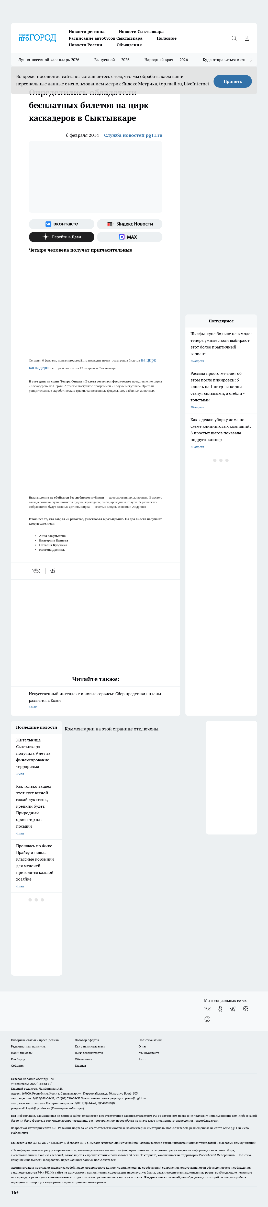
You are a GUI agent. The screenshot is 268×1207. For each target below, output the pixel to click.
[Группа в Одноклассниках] (220, 1009)
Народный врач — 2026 (166, 59)
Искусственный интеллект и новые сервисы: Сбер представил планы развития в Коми (95, 700)
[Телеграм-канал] (233, 1009)
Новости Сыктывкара (141, 31)
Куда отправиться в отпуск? (229, 59)
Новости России (85, 44)
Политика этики (150, 1040)
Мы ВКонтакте (149, 1053)
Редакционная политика (28, 1046)
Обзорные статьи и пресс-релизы (35, 1040)
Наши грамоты (21, 1053)
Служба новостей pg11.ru (133, 135)
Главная (80, 1065)
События (17, 1065)
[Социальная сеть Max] (129, 237)
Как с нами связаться (90, 1046)
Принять (233, 81)
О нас (143, 1046)
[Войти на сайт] (247, 38)
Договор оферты (87, 1040)
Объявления (129, 44)
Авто (142, 1059)
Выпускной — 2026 (112, 59)
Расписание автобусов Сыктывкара (105, 38)
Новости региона (87, 31)
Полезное (167, 38)
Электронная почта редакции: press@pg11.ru (113, 1098)
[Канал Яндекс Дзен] (61, 237)
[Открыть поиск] (234, 38)
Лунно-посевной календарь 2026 (49, 59)
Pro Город (18, 1059)
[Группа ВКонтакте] (61, 224)
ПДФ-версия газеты (89, 1053)
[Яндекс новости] (129, 224)
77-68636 (53, 1143)
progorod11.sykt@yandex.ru (30, 1108)
